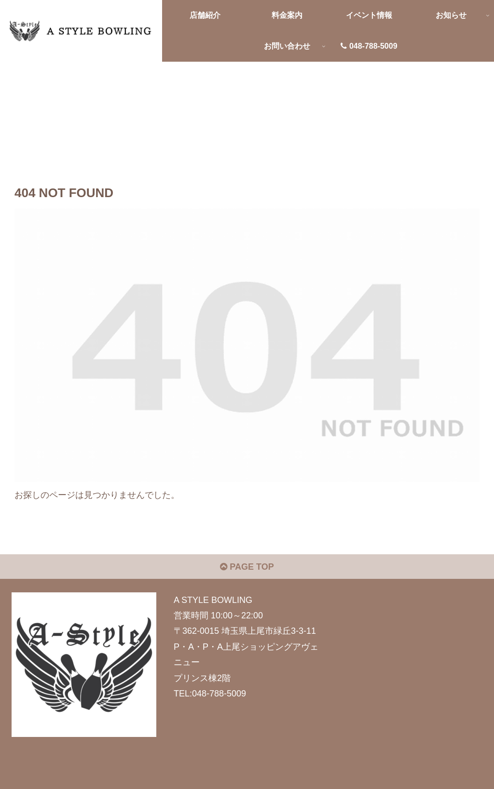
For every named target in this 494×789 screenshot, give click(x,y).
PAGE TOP (247, 567)
